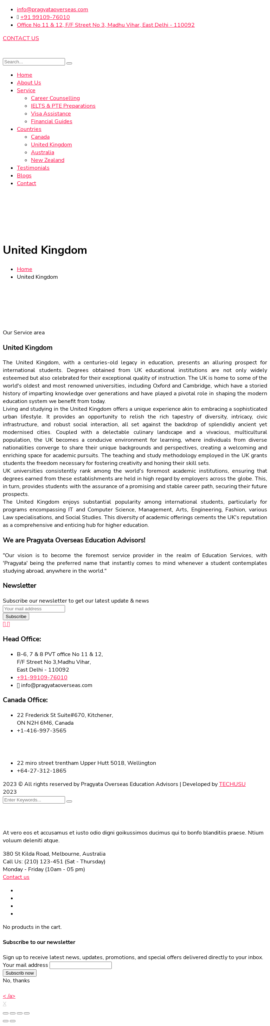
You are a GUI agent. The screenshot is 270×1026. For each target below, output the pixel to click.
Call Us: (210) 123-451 (33, 862)
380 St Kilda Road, (26, 854)
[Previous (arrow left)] (5, 1021)
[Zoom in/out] (27, 1013)
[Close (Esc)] (5, 1013)
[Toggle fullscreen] (19, 1013)
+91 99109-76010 (45, 17)
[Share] (12, 1013)
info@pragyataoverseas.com (52, 9)
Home (24, 269)
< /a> (9, 996)
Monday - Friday (23, 869)
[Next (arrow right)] (12, 1021)
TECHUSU (232, 784)
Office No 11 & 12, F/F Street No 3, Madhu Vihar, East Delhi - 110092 (106, 25)
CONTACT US (21, 38)
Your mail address (25, 965)
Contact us (16, 877)
